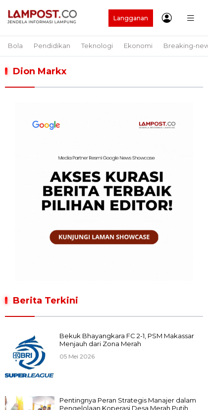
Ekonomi (138, 46)
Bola (15, 46)
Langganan (130, 18)
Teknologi (97, 46)
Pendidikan (52, 46)
